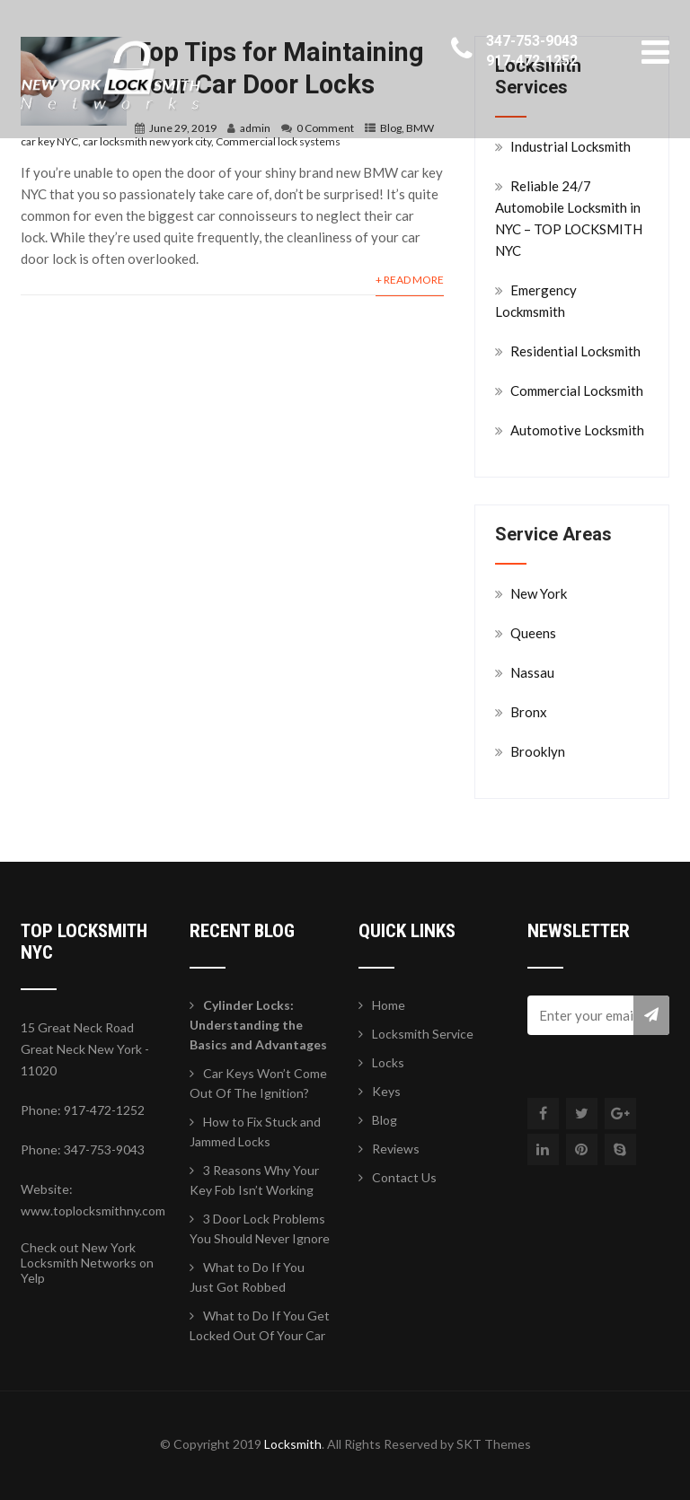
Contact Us (404, 1177)
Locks (388, 1062)
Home (388, 1005)
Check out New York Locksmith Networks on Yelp (87, 1262)
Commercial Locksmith (576, 390)
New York (538, 593)
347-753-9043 (532, 40)
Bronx (528, 712)
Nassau (532, 672)
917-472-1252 (532, 60)
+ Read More (410, 279)
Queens (533, 633)
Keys (386, 1091)
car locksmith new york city (147, 141)
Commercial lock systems (278, 141)
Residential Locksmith (575, 351)
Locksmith (293, 1444)
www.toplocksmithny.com (93, 1210)
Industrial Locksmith (570, 146)
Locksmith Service (422, 1033)
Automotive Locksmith (577, 430)
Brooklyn (537, 751)
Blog (384, 1119)
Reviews (396, 1148)
